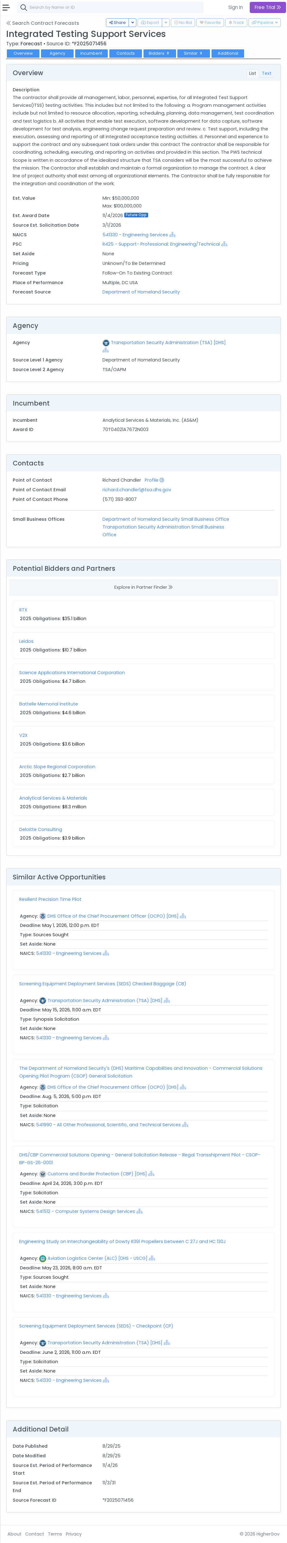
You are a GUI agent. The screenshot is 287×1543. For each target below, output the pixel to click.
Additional (228, 53)
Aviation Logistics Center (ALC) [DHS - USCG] (98, 1258)
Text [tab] (266, 73)
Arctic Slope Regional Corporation (57, 767)
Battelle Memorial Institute (48, 704)
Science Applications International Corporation (72, 672)
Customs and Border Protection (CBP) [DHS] (97, 1174)
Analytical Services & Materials (53, 798)
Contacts (125, 53)
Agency (57, 53)
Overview (23, 53)
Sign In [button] (235, 7)
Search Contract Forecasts (42, 23)
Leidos (26, 641)
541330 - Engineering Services (135, 235)
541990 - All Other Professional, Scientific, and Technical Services (108, 1125)
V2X (23, 735)
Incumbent (91, 53)
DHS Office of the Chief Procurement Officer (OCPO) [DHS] (113, 916)
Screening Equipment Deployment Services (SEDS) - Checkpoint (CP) (96, 1326)
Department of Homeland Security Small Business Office (165, 519)
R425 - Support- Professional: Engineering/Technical (161, 244)
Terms (55, 1534)
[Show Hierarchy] (172, 234)
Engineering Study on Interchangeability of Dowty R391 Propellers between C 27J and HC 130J (122, 1241)
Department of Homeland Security (141, 292)
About (14, 1534)
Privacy (74, 1534)
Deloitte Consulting (40, 829)
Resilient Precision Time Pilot (50, 899)
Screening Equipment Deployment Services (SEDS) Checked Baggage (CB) (102, 984)
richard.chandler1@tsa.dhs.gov (136, 490)
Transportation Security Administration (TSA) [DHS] (168, 342)
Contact (34, 1534)
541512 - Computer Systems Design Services (86, 1211)
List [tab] (252, 73)
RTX (23, 610)
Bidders (159, 53)
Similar (193, 53)
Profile (154, 480)
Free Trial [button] (268, 7)
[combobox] (110, 7)
